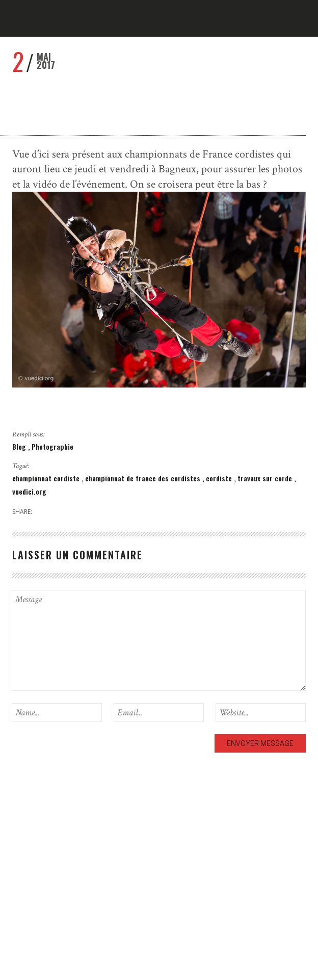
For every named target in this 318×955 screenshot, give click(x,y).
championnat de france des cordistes (143, 478)
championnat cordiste (47, 478)
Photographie (52, 446)
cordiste (220, 478)
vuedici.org (29, 491)
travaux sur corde (265, 478)
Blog (20, 446)
